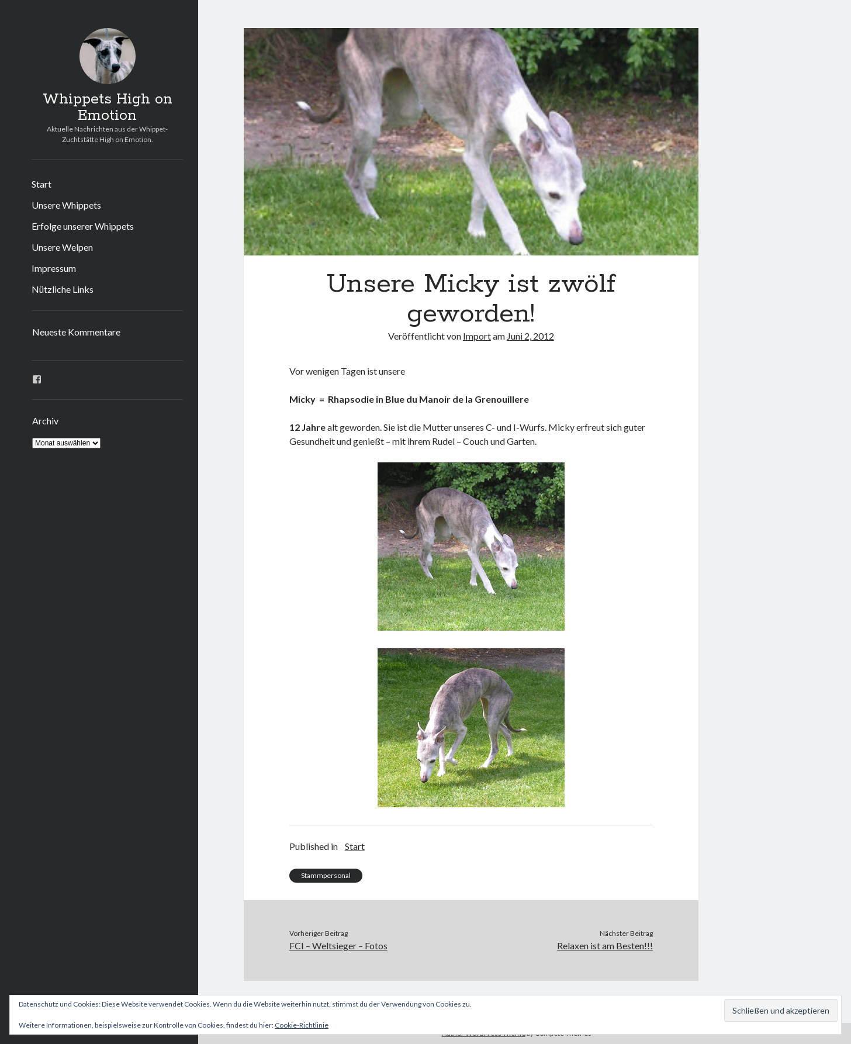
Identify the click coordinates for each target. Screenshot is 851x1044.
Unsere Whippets (66, 204)
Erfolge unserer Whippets (83, 225)
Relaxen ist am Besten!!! (605, 945)
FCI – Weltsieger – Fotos (338, 945)
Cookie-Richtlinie (301, 1025)
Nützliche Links (63, 289)
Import (477, 335)
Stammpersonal (326, 875)
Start (41, 183)
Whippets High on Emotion (107, 107)
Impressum (54, 268)
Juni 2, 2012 (530, 335)
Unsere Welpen (62, 247)
